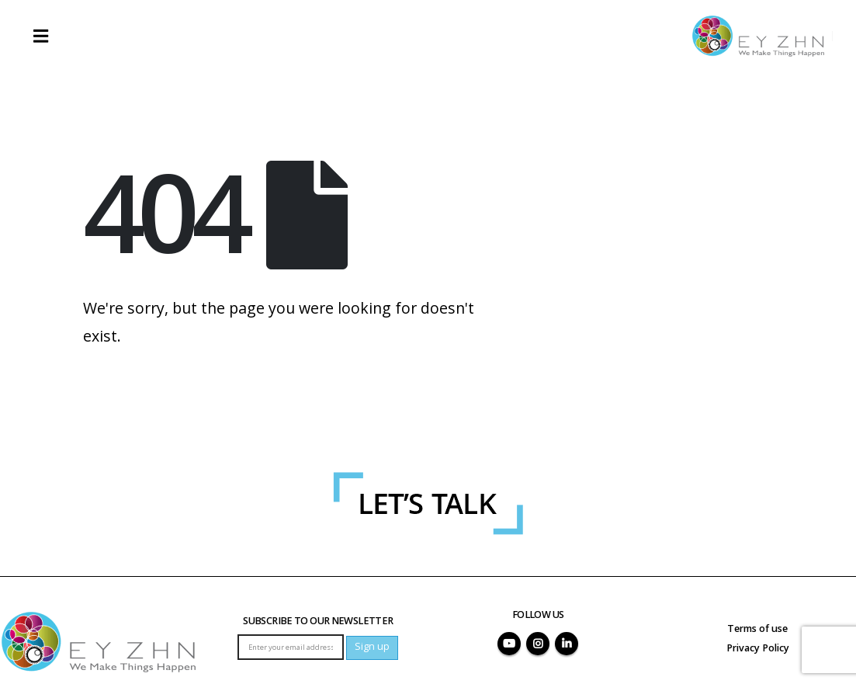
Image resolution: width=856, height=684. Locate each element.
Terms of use (757, 628)
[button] (40, 36)
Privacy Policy (757, 647)
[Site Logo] (758, 36)
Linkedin (566, 643)
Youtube (509, 643)
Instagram (537, 643)
